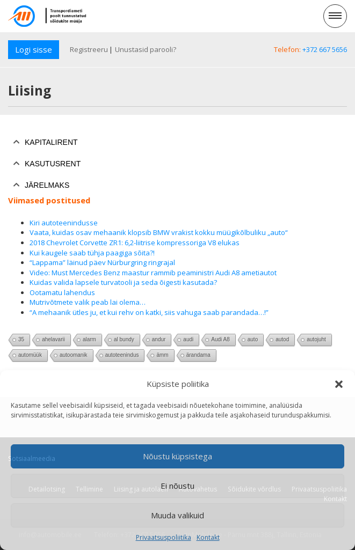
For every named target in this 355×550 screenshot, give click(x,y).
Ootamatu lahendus (62, 292)
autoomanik (74, 355)
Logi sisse (33, 49)
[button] (339, 384)
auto (253, 339)
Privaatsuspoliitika (163, 537)
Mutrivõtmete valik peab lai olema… (88, 302)
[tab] (177, 142)
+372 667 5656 (324, 49)
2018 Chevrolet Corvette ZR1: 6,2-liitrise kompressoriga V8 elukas (135, 242)
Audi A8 (220, 339)
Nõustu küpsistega (177, 456)
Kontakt (208, 537)
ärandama (198, 355)
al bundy (124, 339)
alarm (89, 339)
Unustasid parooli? (145, 49)
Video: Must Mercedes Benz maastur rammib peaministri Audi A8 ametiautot (153, 272)
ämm (162, 355)
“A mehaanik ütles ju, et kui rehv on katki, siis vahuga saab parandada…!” (149, 312)
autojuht (316, 339)
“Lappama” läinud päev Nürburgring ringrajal (102, 262)
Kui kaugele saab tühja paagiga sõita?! (92, 253)
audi (188, 339)
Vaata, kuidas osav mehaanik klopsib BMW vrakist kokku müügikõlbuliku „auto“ (159, 232)
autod (282, 339)
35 (21, 339)
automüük (30, 355)
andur (159, 339)
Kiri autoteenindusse (64, 223)
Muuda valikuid (177, 515)
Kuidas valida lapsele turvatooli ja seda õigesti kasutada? (123, 282)
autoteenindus (122, 355)
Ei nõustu (177, 485)
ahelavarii (53, 339)
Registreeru (89, 49)
